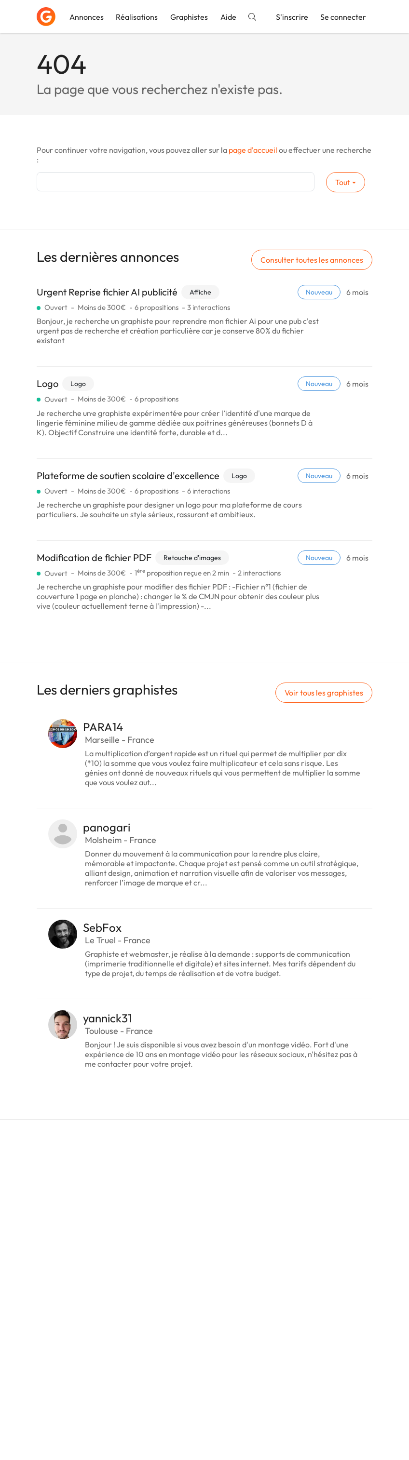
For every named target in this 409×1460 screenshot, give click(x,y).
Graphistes (189, 17)
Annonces (86, 17)
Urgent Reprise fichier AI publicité (107, 292)
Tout (342, 182)
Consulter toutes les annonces (311, 260)
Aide (228, 17)
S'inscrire (292, 17)
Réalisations (137, 17)
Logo (47, 383)
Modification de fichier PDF (94, 557)
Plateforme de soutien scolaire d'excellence (128, 475)
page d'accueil (253, 150)
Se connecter (343, 17)
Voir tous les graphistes (324, 692)
